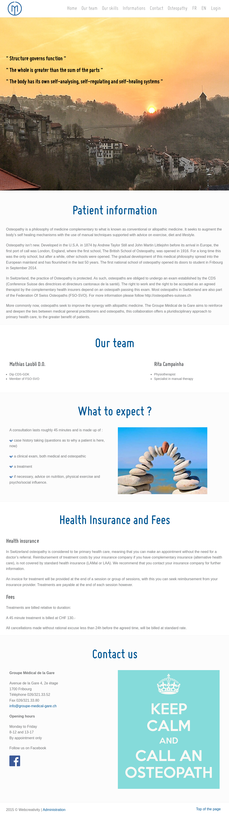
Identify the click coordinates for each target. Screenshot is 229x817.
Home (72, 8)
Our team (89, 8)
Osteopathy (177, 8)
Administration (54, 810)
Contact (156, 8)
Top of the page (208, 809)
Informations (134, 8)
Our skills (110, 8)
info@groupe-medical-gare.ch (33, 706)
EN (203, 8)
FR (194, 8)
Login (216, 8)
